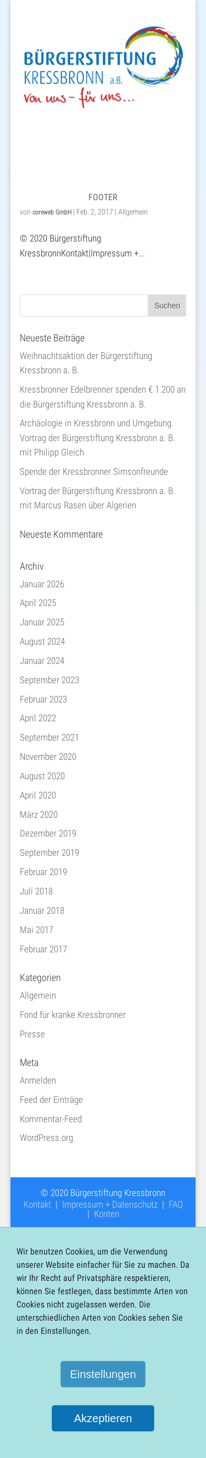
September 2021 (49, 737)
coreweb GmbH (51, 212)
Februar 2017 (43, 949)
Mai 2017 (36, 929)
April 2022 (38, 717)
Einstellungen (103, 1374)
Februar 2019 (43, 871)
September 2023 (49, 679)
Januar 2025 (42, 622)
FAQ (176, 1204)
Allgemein (133, 211)
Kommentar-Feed (51, 1118)
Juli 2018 (36, 891)
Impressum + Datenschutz (110, 1204)
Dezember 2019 (48, 833)
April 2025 (38, 602)
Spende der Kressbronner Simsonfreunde (94, 471)
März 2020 (39, 814)
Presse (32, 1033)
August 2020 (42, 775)
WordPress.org (46, 1137)
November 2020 (48, 756)
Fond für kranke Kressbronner (73, 1014)
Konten (106, 1213)
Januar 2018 (42, 910)
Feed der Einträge (51, 1099)
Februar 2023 (43, 699)
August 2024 (42, 641)
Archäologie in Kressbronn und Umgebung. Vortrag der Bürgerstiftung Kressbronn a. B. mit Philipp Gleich (97, 437)
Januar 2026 (42, 583)
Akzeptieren (103, 1418)
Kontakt (37, 1204)
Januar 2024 (42, 660)
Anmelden (38, 1080)
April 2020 (38, 795)
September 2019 (49, 852)
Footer (103, 197)
